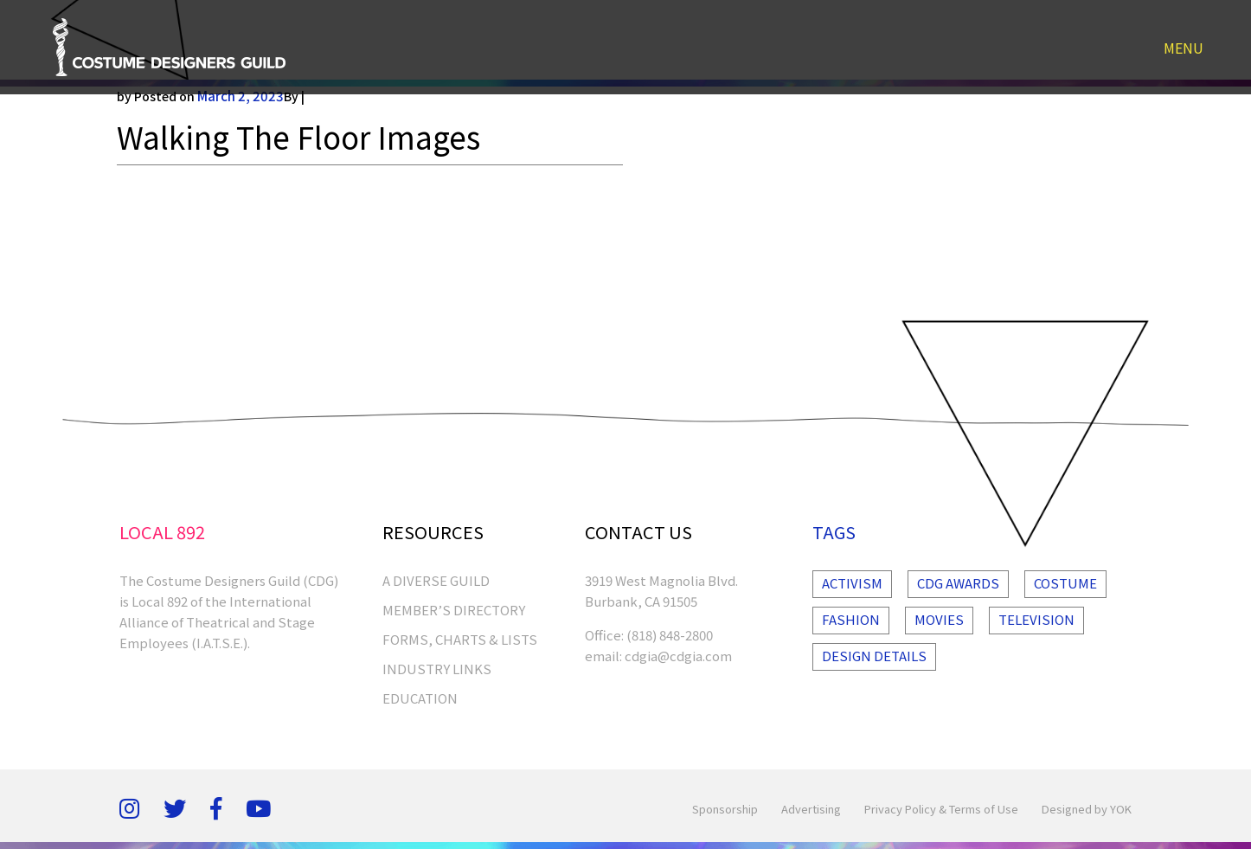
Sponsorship (725, 809)
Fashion (851, 619)
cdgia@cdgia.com (678, 655)
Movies (939, 619)
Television (1036, 619)
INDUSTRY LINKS (436, 668)
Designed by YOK (1087, 809)
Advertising (811, 809)
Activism (852, 583)
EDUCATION (420, 698)
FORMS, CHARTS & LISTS (459, 639)
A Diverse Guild (436, 580)
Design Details (874, 655)
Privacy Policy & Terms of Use (941, 809)
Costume (1065, 583)
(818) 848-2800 (669, 635)
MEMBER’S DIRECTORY (453, 610)
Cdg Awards (958, 583)
